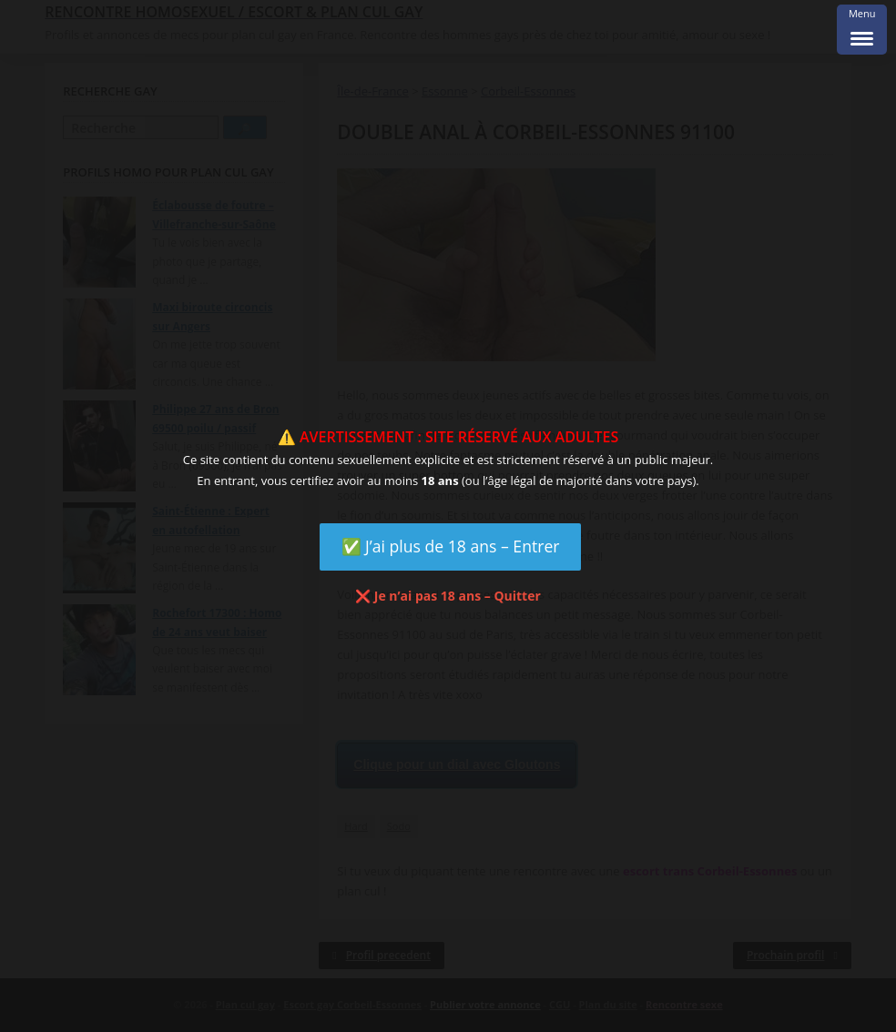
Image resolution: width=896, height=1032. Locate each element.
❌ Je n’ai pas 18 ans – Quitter (448, 595)
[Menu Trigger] (862, 30)
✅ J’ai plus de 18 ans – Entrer (450, 546)
